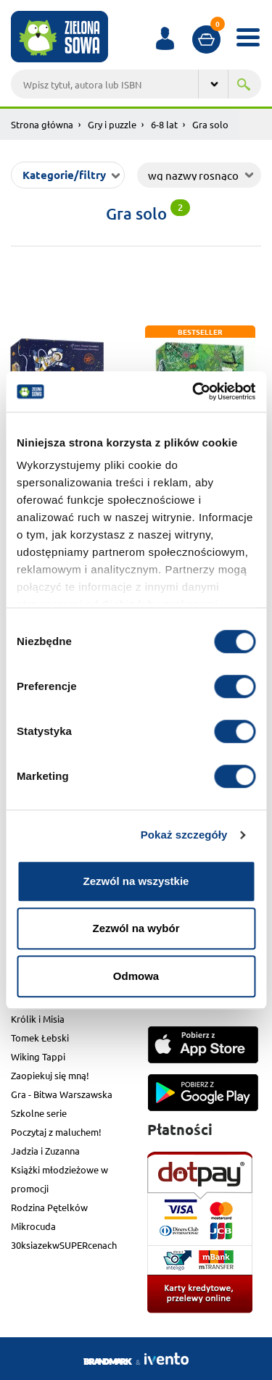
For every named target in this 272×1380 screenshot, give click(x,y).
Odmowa (136, 976)
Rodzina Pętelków (49, 1207)
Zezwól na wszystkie (136, 881)
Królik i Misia (38, 1019)
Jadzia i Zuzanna (45, 1150)
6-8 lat (164, 124)
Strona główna (42, 124)
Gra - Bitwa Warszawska (61, 1094)
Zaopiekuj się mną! (50, 1075)
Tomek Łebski (40, 1037)
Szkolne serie (39, 1113)
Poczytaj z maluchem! (56, 1132)
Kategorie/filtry (64, 174)
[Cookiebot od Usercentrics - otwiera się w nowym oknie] (193, 391)
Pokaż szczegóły (184, 834)
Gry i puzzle (112, 124)
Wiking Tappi (38, 1056)
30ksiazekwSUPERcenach (64, 1245)
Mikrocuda (33, 1226)
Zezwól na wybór (135, 928)
